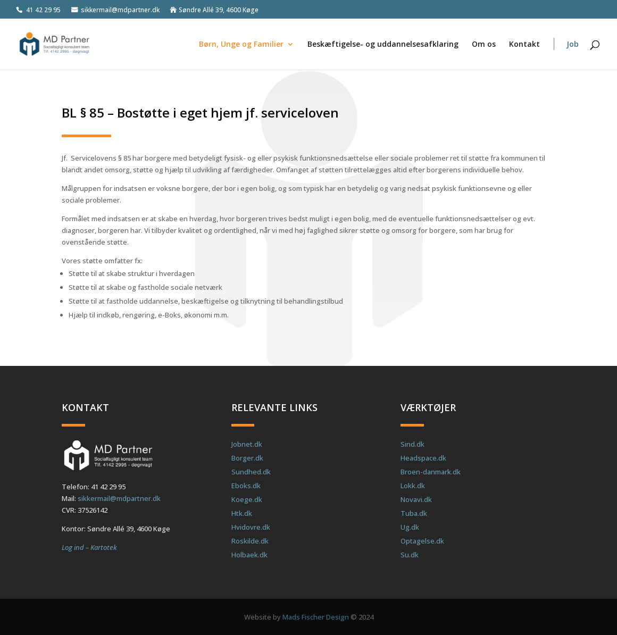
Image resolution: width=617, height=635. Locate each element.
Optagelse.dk (422, 541)
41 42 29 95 (43, 10)
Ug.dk (410, 527)
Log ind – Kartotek (89, 547)
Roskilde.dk (250, 541)
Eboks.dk (246, 485)
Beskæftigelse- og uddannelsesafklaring (382, 44)
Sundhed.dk (251, 472)
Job (572, 44)
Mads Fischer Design (315, 617)
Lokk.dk (413, 485)
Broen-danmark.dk (431, 472)
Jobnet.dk (246, 444)
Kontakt (524, 44)
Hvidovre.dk (250, 527)
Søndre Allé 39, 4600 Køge (219, 10)
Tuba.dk (414, 513)
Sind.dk (412, 444)
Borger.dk (247, 458)
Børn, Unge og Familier (241, 44)
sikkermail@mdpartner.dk (120, 10)
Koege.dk (246, 499)
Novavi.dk (416, 499)
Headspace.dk (423, 458)
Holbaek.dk (249, 554)
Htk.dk (241, 513)
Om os (484, 44)
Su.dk (410, 554)
